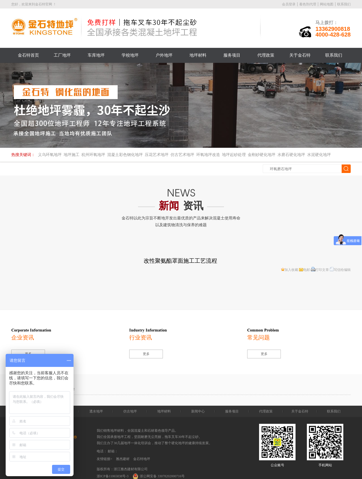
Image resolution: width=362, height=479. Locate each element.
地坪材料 (197, 55)
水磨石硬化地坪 (291, 155)
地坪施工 (71, 155)
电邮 (304, 270)
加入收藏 (289, 270)
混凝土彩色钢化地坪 (125, 155)
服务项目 (231, 55)
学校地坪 (130, 55)
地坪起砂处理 (234, 155)
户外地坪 (164, 55)
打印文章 (320, 270)
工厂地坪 (62, 55)
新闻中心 (198, 411)
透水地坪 (96, 411)
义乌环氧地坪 (50, 155)
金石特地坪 (141, 459)
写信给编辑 (340, 270)
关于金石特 (300, 55)
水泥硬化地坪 (319, 155)
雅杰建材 (123, 459)
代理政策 (265, 55)
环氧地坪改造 (208, 155)
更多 (146, 354)
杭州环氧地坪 (93, 155)
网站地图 (326, 4)
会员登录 (289, 4)
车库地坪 (96, 55)
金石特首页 (28, 55)
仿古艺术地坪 (182, 155)
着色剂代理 (307, 4)
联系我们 (344, 4)
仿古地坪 (130, 411)
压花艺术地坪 (157, 155)
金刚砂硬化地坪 (261, 155)
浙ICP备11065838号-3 (112, 476)
